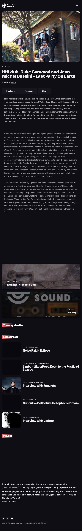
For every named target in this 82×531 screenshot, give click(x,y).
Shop (44, 91)
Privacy (44, 523)
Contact (19, 523)
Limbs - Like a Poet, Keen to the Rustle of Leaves (51, 368)
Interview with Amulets (39, 385)
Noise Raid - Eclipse (36, 350)
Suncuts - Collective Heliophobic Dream (51, 403)
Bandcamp (10, 91)
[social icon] (3, 518)
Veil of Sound (12, 523)
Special (13, 82)
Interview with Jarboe (38, 421)
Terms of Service (29, 523)
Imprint (38, 523)
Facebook (29, 91)
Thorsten (5, 82)
